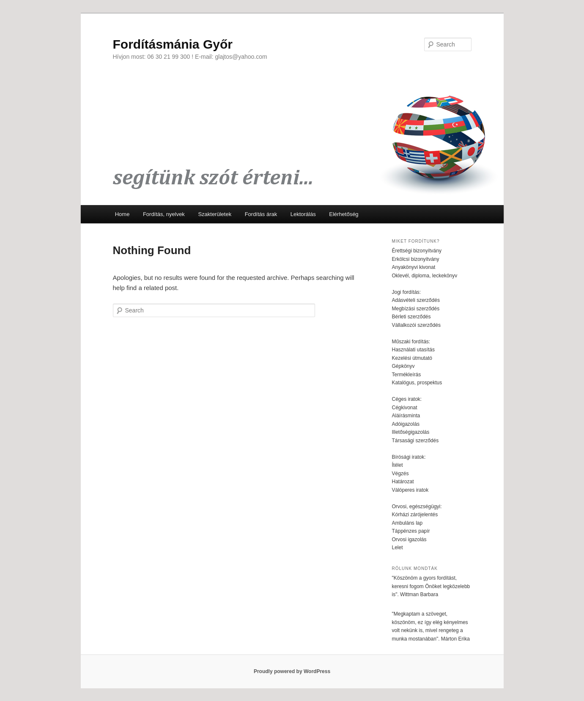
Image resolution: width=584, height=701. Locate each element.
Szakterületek (214, 214)
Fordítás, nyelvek (164, 214)
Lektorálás (303, 214)
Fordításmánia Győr (173, 44)
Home (122, 214)
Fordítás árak (261, 214)
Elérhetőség (343, 214)
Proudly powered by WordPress (292, 671)
